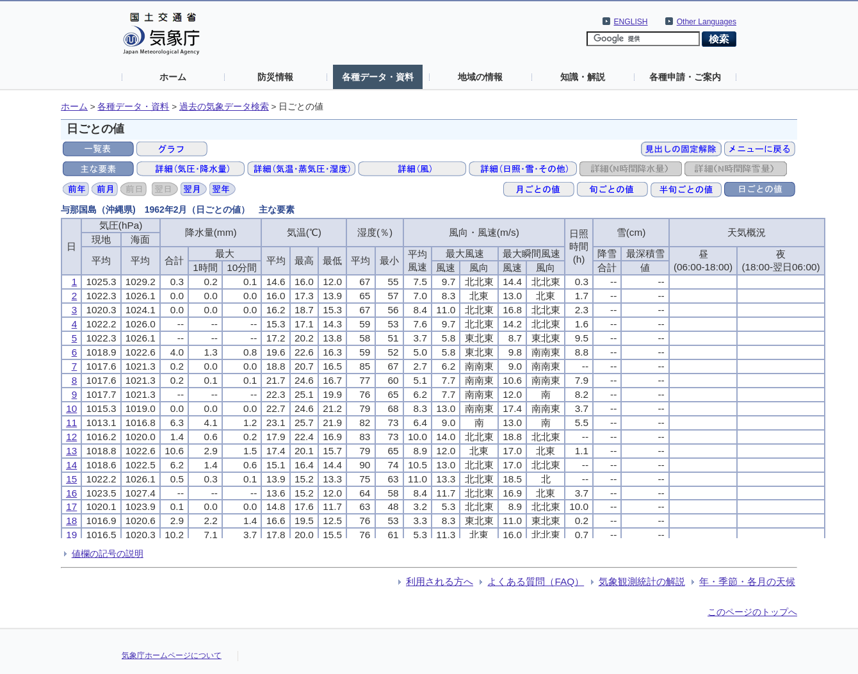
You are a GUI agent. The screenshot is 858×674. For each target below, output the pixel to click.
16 (71, 493)
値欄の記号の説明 (107, 553)
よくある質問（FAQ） (535, 581)
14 (71, 464)
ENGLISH (631, 21)
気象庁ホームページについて (172, 655)
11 (71, 422)
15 (71, 478)
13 (71, 450)
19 (71, 534)
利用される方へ (439, 581)
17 (71, 506)
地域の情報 (480, 77)
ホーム (172, 77)
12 (71, 436)
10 (71, 408)
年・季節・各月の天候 (747, 581)
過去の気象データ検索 (224, 106)
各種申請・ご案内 (685, 77)
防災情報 (275, 77)
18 (71, 520)
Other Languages (706, 21)
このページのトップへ (752, 612)
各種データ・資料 (378, 77)
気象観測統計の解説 (642, 581)
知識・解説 (582, 77)
